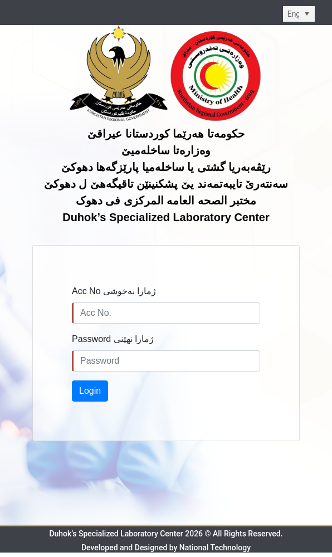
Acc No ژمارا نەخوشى (114, 291)
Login (90, 390)
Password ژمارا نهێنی (113, 339)
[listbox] (298, 14)
